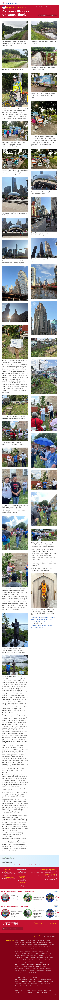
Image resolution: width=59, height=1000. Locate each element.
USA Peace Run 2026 (49, 936)
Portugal (35, 977)
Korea (36, 962)
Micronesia (41, 968)
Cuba (43, 949)
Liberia (23, 964)
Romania (36, 979)
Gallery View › (52, 15)
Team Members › (43, 15)
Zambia (37, 992)
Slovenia (47, 983)
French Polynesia (31, 955)
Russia (43, 979)
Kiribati (31, 962)
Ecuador (34, 951)
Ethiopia (30, 953)
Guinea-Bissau (49, 957)
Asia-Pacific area (19, 942)
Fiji (50, 953)
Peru (23, 977)
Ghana (47, 955)
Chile (48, 946)
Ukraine (40, 990)
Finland (17, 955)
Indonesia (35, 959)
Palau (34, 975)
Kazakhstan (18, 962)
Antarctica (41, 940)
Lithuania (39, 964)
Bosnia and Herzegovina (40, 944)
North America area (47, 973)
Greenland (33, 957)
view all (55, 891)
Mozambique (40, 970)
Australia (28, 942)
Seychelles (18, 983)
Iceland (24, 959)
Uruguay (17, 992)
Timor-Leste (46, 988)
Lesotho (17, 964)
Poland (29, 977)
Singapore (34, 983)
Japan (51, 959)
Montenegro (32, 970)
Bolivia (30, 944)
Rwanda (49, 979)
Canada (35, 946)
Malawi (26, 966)
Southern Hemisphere (41, 986)
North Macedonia (20, 975)
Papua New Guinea (43, 975)
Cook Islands (30, 949)
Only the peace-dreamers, (41, 617)
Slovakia (41, 983)
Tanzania (32, 988)
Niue (39, 973)
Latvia (49, 962)
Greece (26, 957)
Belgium (23, 944)
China (17, 949)
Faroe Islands (43, 953)
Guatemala (40, 957)
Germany (40, 955)
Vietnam (30, 992)
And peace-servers (42, 619)
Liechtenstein (31, 964)
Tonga (17, 990)
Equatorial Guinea (44, 951)
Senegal (46, 981)
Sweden (17, 988)
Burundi (29, 946)
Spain (50, 986)
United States (47, 990)
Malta (44, 966)
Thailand (38, 988)
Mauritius (28, 968)
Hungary (17, 959)
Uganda (34, 990)
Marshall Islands (19, 968)
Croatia (38, 949)
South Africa (29, 986)
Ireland (41, 959)
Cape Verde (42, 946)
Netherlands (23, 973)
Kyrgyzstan (43, 962)
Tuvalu (28, 990)
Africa (17, 940)
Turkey (22, 990)
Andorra (28, 940)
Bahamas (41, 942)
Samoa (17, 981)
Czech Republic (19, 951)
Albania (22, 940)
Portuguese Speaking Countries (24, 979)
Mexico (35, 968)
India (29, 959)
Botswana (51, 944)
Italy (46, 959)
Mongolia (24, 970)
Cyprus (49, 949)
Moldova (48, 968)
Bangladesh (49, 942)
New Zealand (32, 973)
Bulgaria (22, 946)
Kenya (25, 962)
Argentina (49, 940)
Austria (35, 942)
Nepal (17, 973)
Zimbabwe (44, 992)
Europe (36, 953)
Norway (28, 975)
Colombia (23, 949)
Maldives (38, 966)
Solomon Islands (19, 986)
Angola (35, 940)
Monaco (17, 970)
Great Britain (18, 957)
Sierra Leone (26, 983)
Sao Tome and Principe (35, 981)
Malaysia (31, 966)
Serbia (52, 981)
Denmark (28, 951)
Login (54, 994)
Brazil (16, 946)
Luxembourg (46, 964)
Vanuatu (24, 992)
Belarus (17, 944)
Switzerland (24, 988)
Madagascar (18, 966)
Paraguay (18, 977)
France (23, 955)
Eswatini (23, 953)
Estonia (17, 953)
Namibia (48, 970)
